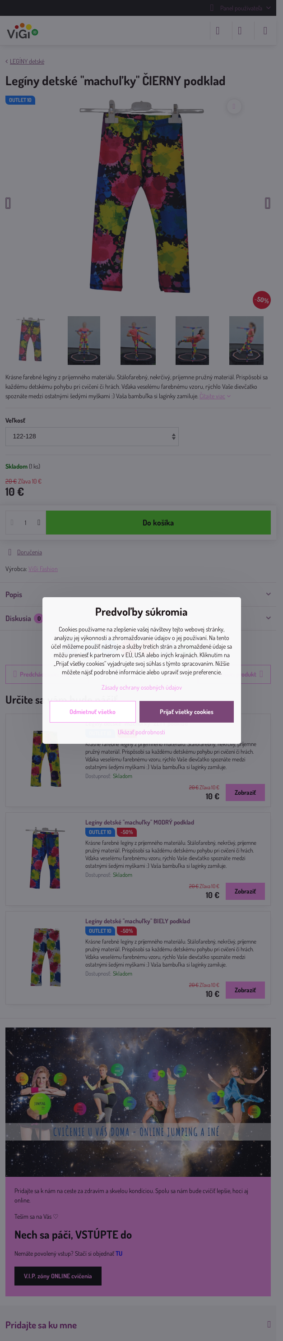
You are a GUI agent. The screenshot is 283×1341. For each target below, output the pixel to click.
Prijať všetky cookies (186, 711)
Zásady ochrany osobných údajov (142, 687)
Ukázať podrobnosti (141, 732)
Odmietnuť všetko (93, 711)
